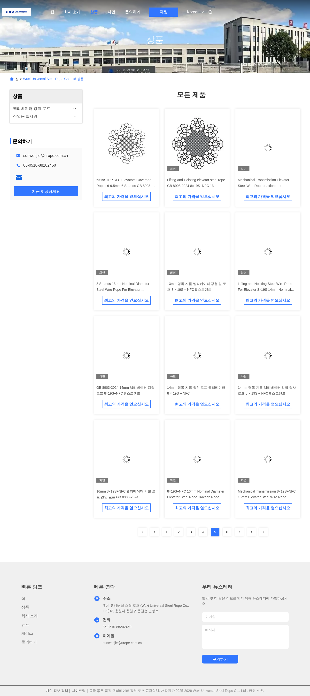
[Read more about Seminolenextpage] (142, 532)
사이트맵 (78, 691)
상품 (94, 12)
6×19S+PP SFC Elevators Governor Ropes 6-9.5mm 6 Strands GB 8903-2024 (123, 186)
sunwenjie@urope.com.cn (45, 156)
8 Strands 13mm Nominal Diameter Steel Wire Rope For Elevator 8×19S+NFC (122, 289)
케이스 (27, 633)
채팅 (164, 12)
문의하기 (132, 12)
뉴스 (25, 625)
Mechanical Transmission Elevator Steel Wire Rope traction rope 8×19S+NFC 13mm (263, 186)
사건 (111, 12)
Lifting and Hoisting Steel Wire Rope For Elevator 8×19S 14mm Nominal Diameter (265, 289)
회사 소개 (72, 12)
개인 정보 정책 (57, 691)
